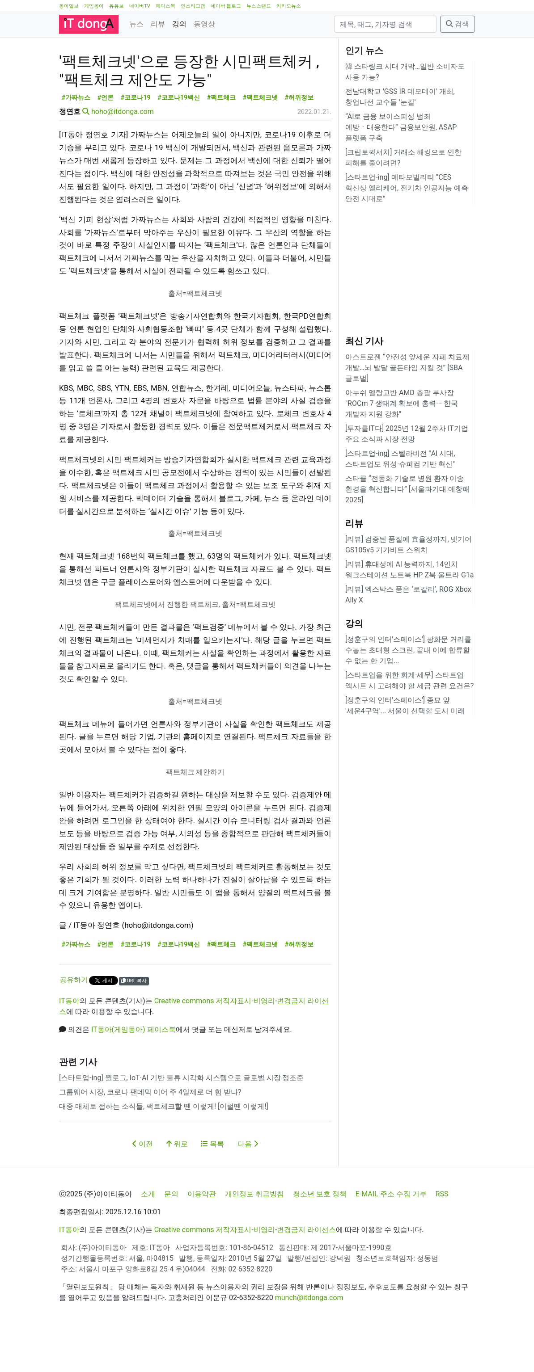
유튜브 (116, 6)
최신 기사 (364, 341)
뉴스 (136, 24)
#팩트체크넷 (260, 138)
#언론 (105, 138)
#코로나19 (136, 138)
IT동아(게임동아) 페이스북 (133, 1069)
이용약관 (201, 1234)
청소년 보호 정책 (320, 1234)
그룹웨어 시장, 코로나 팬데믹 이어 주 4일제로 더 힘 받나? (150, 1132)
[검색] (385, 24)
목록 (212, 1184)
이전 (142, 1184)
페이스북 (165, 6)
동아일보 (69, 6)
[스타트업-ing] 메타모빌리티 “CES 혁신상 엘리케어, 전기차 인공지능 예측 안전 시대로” (406, 188)
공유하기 (73, 1020)
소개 (148, 1234)
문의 (171, 1234)
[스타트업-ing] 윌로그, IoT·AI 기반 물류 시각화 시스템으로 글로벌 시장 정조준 (181, 1118)
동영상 (204, 24)
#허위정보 (299, 138)
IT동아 (69, 1041)
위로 (177, 1184)
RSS (442, 1234)
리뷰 (158, 24)
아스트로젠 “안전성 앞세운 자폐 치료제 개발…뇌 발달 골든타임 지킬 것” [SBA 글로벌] (407, 368)
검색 (457, 24)
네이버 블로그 (226, 6)
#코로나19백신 (178, 138)
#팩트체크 (221, 138)
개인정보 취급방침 (254, 1234)
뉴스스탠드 (258, 6)
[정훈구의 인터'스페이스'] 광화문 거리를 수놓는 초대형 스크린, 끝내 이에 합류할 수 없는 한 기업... (408, 650)
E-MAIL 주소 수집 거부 (391, 1234)
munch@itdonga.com (309, 1338)
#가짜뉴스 (76, 138)
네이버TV (139, 6)
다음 (247, 1184)
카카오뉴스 (288, 6)
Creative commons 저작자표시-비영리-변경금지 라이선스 (245, 1270)
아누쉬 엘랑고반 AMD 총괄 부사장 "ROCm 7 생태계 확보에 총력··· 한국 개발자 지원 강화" (401, 403)
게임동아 (94, 6)
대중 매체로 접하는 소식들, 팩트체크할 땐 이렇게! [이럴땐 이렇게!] (163, 1146)
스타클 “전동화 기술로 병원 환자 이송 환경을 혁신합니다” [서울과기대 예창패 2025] (407, 489)
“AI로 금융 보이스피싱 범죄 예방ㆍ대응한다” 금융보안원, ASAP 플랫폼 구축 (401, 127)
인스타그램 (193, 6)
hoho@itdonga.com (122, 151)
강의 (179, 24)
